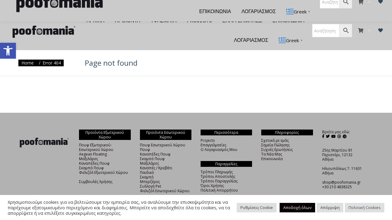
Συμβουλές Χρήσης (95, 170)
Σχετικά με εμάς (275, 129)
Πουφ (145, 138)
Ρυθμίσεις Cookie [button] (256, 207)
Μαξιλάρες (88, 147)
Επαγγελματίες (213, 134)
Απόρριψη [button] (330, 207)
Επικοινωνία (272, 147)
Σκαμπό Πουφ (91, 157)
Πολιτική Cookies (365, 207)
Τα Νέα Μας (271, 143)
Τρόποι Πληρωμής (217, 160)
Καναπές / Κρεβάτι (156, 157)
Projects (208, 129)
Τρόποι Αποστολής (218, 165)
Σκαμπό (147, 166)
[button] (8, 51)
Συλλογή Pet (150, 175)
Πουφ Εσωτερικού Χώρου (162, 134)
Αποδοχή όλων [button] (297, 207)
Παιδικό (147, 161)
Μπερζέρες (150, 170)
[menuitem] (96, 10)
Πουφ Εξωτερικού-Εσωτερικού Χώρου (96, 136)
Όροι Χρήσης (212, 174)
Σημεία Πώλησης (275, 134)
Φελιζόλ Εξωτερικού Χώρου (103, 161)
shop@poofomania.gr (341, 171)
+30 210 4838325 (337, 175)
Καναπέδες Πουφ (94, 152)
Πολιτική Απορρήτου (219, 179)
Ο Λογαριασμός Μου (219, 138)
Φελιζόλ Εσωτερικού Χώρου (165, 179)
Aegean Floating (93, 143)
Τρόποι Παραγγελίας (219, 170)
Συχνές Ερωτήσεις (277, 138)
